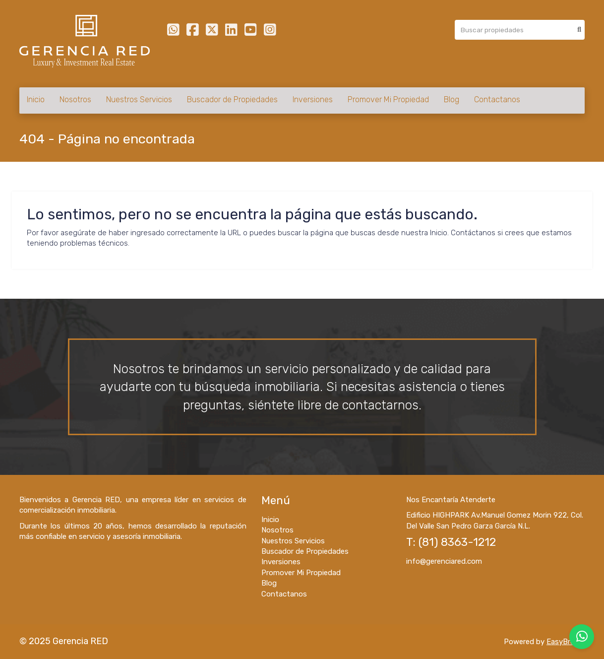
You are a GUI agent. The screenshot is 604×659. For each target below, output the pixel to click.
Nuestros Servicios (139, 99)
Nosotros (75, 99)
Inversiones (313, 99)
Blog (451, 99)
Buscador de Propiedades (232, 99)
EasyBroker (565, 641)
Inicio (36, 99)
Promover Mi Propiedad (388, 99)
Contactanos (497, 99)
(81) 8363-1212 (457, 542)
